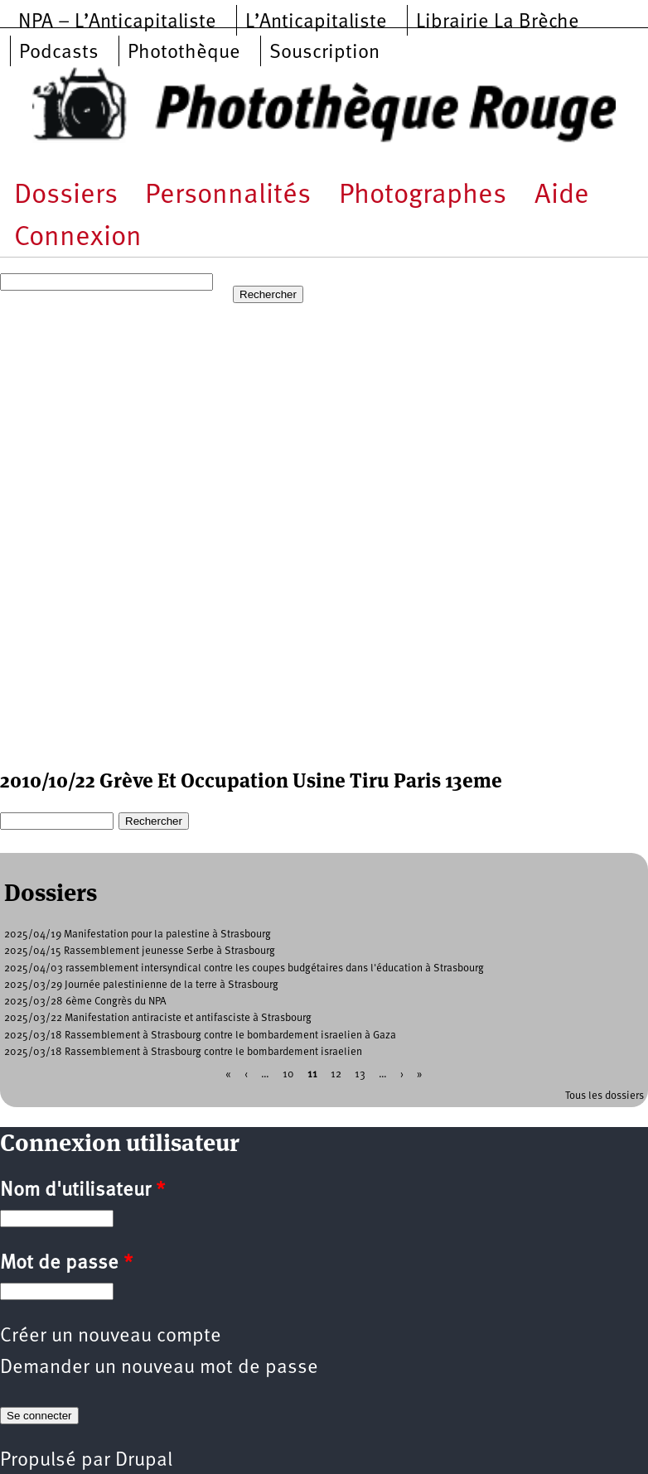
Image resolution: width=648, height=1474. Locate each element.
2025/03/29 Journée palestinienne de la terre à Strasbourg (141, 985)
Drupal (143, 1461)
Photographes (422, 196)
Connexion (78, 238)
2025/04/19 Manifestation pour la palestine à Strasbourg (137, 934)
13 (360, 1074)
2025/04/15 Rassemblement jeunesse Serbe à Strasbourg (139, 951)
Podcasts (59, 53)
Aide (561, 196)
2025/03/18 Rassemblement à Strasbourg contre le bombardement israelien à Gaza (200, 1035)
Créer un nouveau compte (110, 1336)
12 (336, 1074)
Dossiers (66, 196)
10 (288, 1074)
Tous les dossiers (604, 1096)
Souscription (324, 53)
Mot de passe (66, 1264)
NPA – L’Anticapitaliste (117, 22)
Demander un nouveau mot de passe (159, 1368)
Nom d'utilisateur (82, 1191)
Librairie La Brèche (497, 22)
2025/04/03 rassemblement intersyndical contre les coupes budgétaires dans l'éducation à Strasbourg (244, 968)
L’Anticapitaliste (316, 22)
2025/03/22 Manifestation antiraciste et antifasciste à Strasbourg (158, 1018)
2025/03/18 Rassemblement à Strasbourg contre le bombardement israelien (183, 1052)
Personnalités (228, 196)
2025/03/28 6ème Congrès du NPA (85, 1001)
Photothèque (184, 53)
